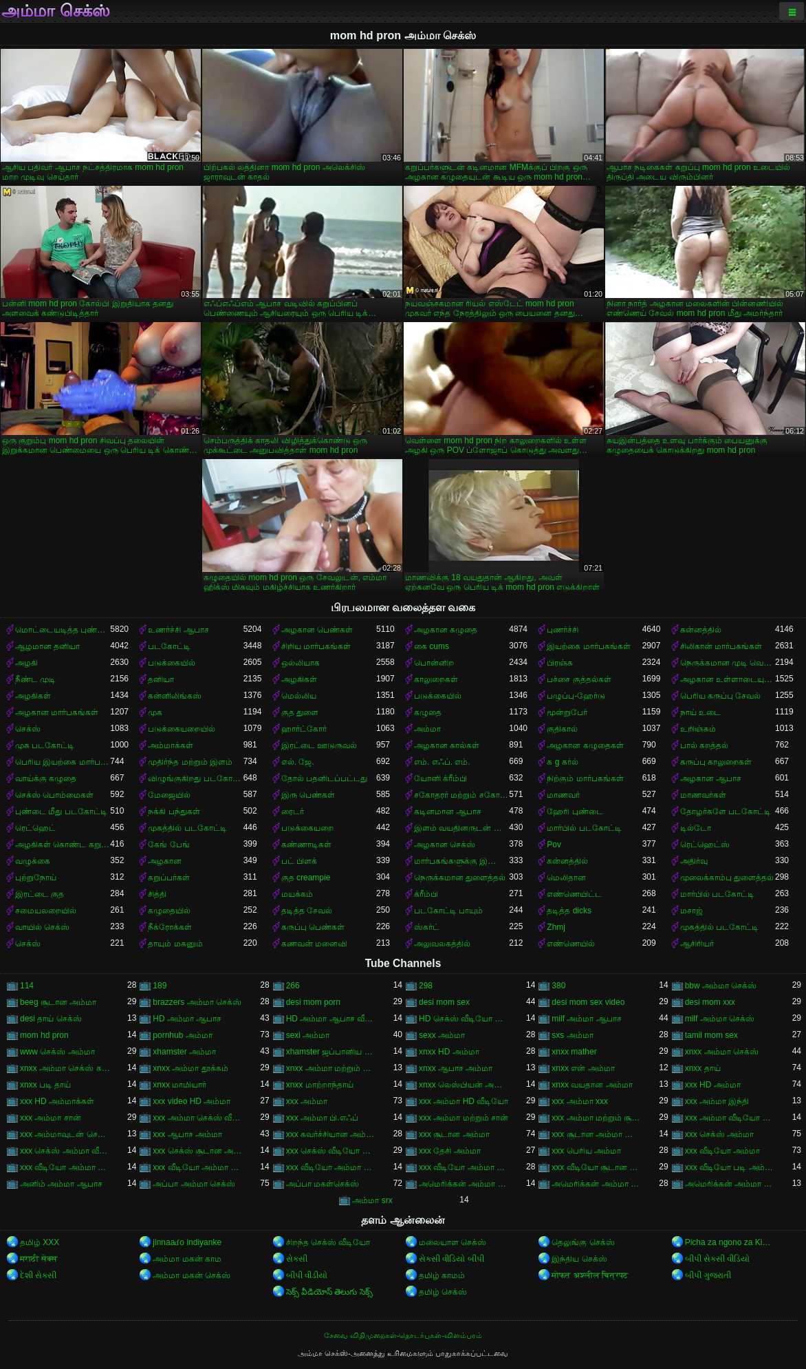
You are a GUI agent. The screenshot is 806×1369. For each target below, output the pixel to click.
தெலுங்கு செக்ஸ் (583, 1242)
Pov (554, 844)
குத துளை (299, 712)
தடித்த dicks (569, 910)
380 (558, 985)
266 (293, 985)
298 (426, 985)
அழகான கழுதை (445, 630)
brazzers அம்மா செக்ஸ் (197, 1002)
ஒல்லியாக (300, 663)
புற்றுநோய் (35, 877)
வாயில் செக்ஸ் (42, 927)
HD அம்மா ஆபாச (187, 1018)
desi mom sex (444, 1002)
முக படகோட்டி (44, 745)
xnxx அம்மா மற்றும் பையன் (331, 1068)
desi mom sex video (588, 1002)
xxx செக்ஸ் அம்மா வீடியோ (65, 1151)
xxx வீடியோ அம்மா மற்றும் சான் (331, 1167)
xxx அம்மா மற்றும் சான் (463, 1118)
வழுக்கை (32, 861)
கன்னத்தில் (700, 630)
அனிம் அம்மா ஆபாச (61, 1184)
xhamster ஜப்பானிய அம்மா (331, 1052)
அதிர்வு (694, 861)
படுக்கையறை (307, 828)
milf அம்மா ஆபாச (586, 1018)
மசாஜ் (691, 910)
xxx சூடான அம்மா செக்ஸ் (597, 1134)
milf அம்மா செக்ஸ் (719, 1018)
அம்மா (427, 729)
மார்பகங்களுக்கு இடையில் (461, 861)
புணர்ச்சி (562, 630)
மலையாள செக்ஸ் (452, 1242)
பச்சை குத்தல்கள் (579, 679)
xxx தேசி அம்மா (450, 1151)
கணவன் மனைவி (314, 943)
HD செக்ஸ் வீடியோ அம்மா (464, 1018)
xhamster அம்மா (184, 1052)
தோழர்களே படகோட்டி (725, 811)
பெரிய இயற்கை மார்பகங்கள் (62, 762)
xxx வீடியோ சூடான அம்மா (597, 1167)
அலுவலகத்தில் (442, 943)
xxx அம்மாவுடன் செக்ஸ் (65, 1134)
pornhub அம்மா (182, 1035)
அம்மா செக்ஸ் (55, 11)
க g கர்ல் (562, 762)
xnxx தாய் (703, 1068)
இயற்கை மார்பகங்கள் (588, 646)
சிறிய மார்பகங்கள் (316, 646)
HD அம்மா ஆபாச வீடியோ (331, 1018)
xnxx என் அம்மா (583, 1068)
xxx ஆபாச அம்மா (187, 1134)
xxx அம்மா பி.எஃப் (322, 1118)
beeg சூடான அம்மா (58, 1002)
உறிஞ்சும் (698, 729)
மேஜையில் (169, 795)
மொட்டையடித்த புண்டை (62, 630)
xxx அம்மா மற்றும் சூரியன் (597, 1118)
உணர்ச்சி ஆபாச (178, 630)
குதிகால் (562, 729)
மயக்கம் (297, 894)
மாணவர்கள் (703, 795)
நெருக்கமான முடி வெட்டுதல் (727, 663)
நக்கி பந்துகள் (173, 811)
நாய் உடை (700, 712)
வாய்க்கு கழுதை (45, 778)
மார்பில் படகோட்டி (584, 828)
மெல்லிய (298, 696)
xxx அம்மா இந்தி (717, 1101)
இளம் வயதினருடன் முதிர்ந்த (461, 828)
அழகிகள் (299, 679)
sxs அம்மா (572, 1035)
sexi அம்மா (308, 1035)
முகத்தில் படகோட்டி (187, 828)
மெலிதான (566, 877)
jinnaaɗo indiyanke (187, 1242)
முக (155, 712)
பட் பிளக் (299, 861)
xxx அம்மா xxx (580, 1101)
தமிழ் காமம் (442, 1275)
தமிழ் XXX (39, 1242)
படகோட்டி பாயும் (448, 910)
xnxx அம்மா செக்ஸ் (722, 1052)
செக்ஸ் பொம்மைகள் (54, 795)
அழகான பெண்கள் (317, 630)
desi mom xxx (710, 1002)
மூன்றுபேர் (567, 712)
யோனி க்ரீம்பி (440, 778)
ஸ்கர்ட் (426, 927)
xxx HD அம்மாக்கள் (57, 1101)
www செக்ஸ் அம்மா (57, 1052)
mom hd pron (44, 1035)
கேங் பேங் (168, 844)
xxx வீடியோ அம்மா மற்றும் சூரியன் (464, 1167)
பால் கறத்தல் (704, 745)
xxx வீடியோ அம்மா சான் (198, 1167)
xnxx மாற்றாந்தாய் (319, 1085)
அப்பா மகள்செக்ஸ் (322, 1184)
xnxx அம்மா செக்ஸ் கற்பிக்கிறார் (65, 1068)
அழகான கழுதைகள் (585, 745)
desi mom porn (313, 1002)
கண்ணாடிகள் (306, 844)
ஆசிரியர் (697, 943)
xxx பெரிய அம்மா (586, 1151)
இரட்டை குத (39, 894)
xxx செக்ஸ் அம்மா (719, 1134)
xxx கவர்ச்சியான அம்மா (331, 1134)
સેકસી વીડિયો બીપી (451, 1259)
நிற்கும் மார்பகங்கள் (585, 778)
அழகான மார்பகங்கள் (56, 712)
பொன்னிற (434, 663)
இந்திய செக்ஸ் (579, 1259)
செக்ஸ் (28, 729)
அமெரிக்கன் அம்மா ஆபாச (464, 1184)
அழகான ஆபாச (710, 778)
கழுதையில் (169, 910)
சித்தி (157, 894)
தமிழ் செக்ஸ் (443, 1292)
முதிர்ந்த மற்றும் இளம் (190, 762)
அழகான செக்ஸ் (444, 844)
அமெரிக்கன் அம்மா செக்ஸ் (597, 1184)
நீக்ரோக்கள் (170, 927)
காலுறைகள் (436, 679)
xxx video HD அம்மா (191, 1101)
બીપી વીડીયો (306, 1275)
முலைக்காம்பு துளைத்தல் (727, 877)
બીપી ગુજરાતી (708, 1275)
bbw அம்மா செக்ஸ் (721, 985)
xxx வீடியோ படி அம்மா (730, 1167)
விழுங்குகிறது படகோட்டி (195, 778)
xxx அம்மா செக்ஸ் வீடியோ (198, 1118)
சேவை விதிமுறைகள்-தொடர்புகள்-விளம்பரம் (403, 1335)
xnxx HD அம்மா (449, 1052)
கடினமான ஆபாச (447, 811)
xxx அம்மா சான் (50, 1118)
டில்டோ (695, 828)
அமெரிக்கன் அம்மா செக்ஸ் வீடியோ (730, 1184)
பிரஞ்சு (560, 663)
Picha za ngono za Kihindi (730, 1242)
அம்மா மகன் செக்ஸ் (191, 1275)
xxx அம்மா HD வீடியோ (463, 1101)
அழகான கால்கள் (446, 745)
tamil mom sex (711, 1035)
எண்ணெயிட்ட (574, 894)
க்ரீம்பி (426, 894)
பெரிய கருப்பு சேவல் (720, 696)
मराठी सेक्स (39, 1259)
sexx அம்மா (442, 1035)
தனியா (161, 679)
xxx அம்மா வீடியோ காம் (730, 1118)
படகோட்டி (169, 646)
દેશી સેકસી (38, 1275)
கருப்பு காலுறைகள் (716, 762)
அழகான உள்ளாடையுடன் (727, 679)
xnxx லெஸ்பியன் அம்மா (464, 1085)
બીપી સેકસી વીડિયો (717, 1259)
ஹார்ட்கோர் (304, 729)
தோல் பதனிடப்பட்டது (324, 778)
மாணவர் (563, 795)
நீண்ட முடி (35, 679)
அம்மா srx (372, 1200)
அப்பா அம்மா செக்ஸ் (194, 1184)
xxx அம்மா (306, 1101)
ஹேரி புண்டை (574, 811)
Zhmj (556, 927)
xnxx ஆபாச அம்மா (455, 1068)
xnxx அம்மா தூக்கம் (190, 1068)
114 (27, 985)
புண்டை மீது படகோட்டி (61, 811)
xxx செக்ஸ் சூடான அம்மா (198, 1151)
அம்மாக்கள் (170, 745)
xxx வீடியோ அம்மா (723, 1151)
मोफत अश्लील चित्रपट (590, 1275)
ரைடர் (292, 811)
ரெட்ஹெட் (35, 828)
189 (159, 985)
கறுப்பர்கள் (169, 877)
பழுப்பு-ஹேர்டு (576, 696)
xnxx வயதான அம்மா (592, 1085)
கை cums (431, 646)
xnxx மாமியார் (179, 1085)
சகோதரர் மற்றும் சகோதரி (461, 795)
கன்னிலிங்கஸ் (175, 696)
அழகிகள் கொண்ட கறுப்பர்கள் (62, 844)
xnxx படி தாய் (45, 1085)
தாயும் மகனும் (175, 943)
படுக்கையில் (171, 663)
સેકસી (296, 1259)
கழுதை (428, 712)
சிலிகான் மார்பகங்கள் (721, 646)
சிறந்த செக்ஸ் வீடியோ (328, 1242)
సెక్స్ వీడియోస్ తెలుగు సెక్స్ (329, 1292)
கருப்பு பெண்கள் (313, 927)
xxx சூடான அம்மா (454, 1134)
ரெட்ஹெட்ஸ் (705, 844)
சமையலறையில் (45, 910)
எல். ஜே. (297, 762)
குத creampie (306, 877)
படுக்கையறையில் (181, 729)
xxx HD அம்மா (713, 1085)
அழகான (165, 861)
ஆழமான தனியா (47, 646)
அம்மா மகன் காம (187, 1259)
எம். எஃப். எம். (442, 762)
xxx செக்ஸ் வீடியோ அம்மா (331, 1151)
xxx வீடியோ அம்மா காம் (65, 1167)
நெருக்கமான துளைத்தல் (459, 877)
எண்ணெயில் (571, 943)
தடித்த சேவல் (306, 910)
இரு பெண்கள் (308, 795)
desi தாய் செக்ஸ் (51, 1018)
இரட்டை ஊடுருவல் (319, 745)
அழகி (26, 663)
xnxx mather (574, 1052)
